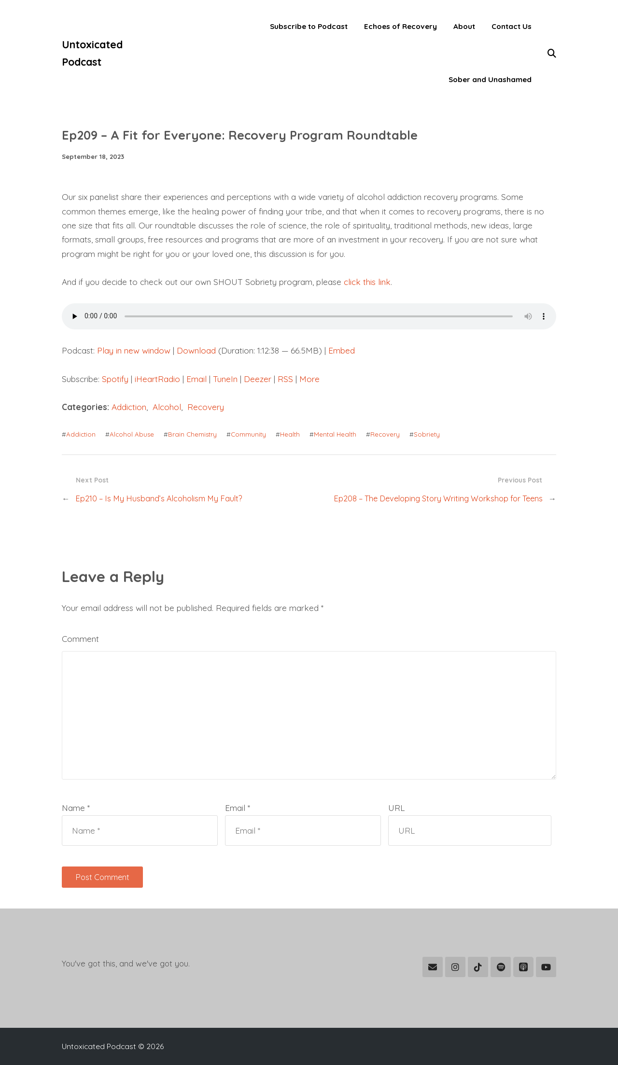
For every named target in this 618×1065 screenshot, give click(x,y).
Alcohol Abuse (132, 434)
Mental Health (335, 434)
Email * (237, 808)
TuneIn (225, 379)
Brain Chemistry (192, 434)
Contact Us (512, 26)
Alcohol (167, 407)
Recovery (205, 407)
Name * (76, 808)
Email (196, 379)
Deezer (257, 379)
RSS (285, 379)
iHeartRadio (157, 379)
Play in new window (133, 350)
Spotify (115, 379)
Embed (341, 350)
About (464, 26)
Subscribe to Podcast (309, 26)
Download (196, 350)
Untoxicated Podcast (92, 53)
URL (396, 808)
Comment (80, 639)
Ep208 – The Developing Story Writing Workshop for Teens (438, 498)
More (309, 379)
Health (290, 434)
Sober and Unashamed (490, 79)
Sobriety (427, 434)
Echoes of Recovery (400, 26)
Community (248, 434)
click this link (367, 282)
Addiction (129, 407)
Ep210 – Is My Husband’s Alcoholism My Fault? (158, 498)
